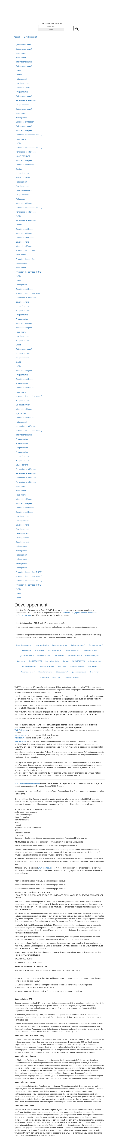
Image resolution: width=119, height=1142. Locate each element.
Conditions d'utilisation (25, 238)
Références (20, 199)
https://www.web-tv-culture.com (27, 783)
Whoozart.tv (20, 738)
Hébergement (21, 79)
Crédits (19, 75)
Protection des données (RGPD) (29, 135)
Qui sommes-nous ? (24, 45)
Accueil (17, 37)
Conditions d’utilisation (25, 88)
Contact (19, 169)
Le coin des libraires (42, 645)
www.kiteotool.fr (44, 868)
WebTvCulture (20, 742)
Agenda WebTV (22, 413)
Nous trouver (21, 53)
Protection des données (25, 250)
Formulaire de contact (60, 645)
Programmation (22, 92)
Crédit (18, 70)
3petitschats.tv (20, 735)
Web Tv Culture (21, 730)
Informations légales (24, 62)
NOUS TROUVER (23, 156)
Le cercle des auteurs (23, 645)
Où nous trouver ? (23, 405)
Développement (30, 37)
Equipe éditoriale (22, 105)
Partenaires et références (26, 100)
